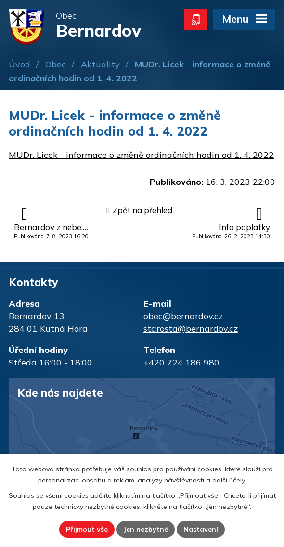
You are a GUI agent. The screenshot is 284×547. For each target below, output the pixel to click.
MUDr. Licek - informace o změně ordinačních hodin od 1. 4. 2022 (141, 154)
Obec (55, 64)
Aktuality (100, 64)
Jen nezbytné (145, 529)
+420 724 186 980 (181, 362)
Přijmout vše (87, 529)
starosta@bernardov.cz (190, 328)
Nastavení (200, 529)
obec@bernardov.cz (183, 316)
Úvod (19, 64)
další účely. (229, 480)
